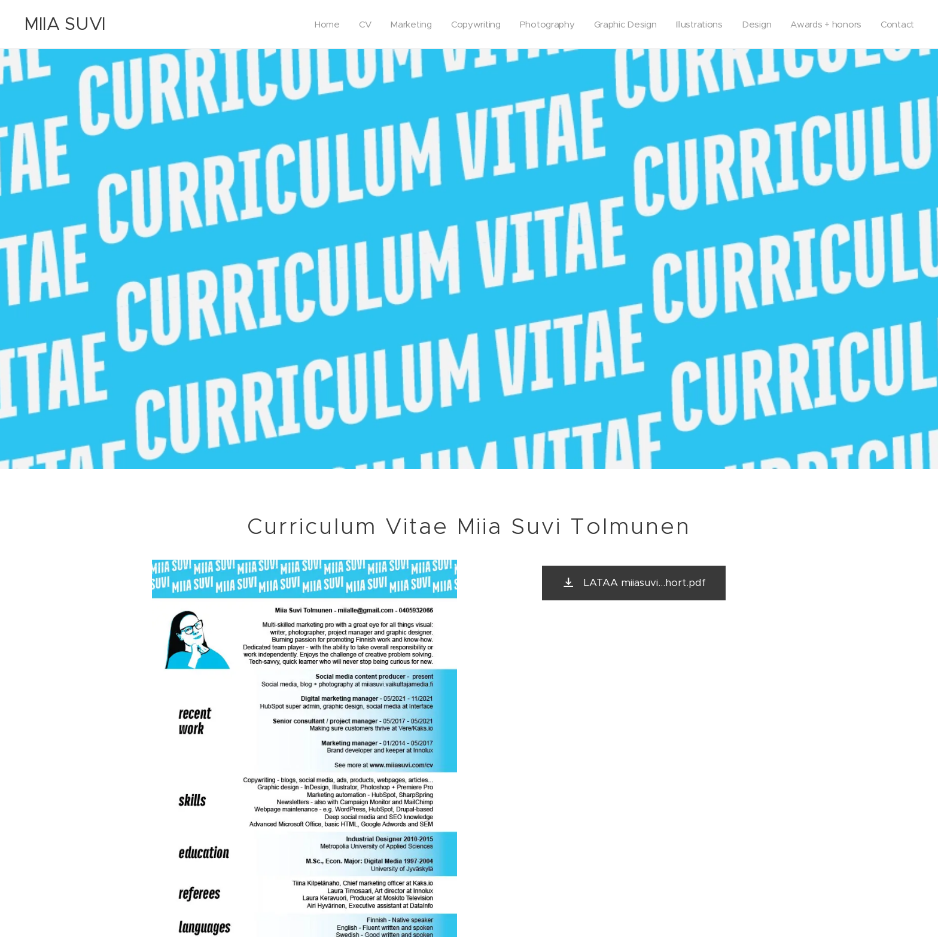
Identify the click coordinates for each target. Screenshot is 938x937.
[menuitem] (315, 24)
